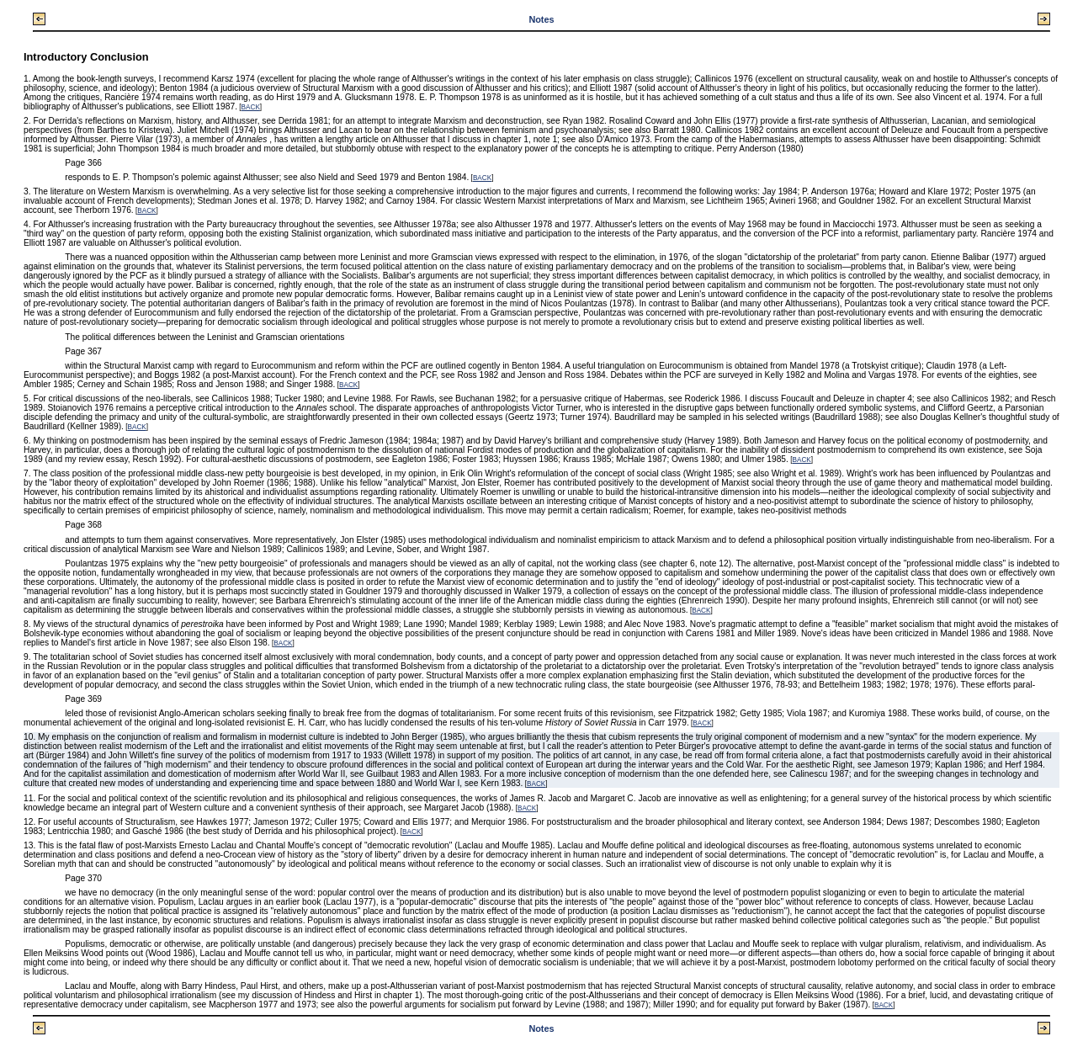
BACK (251, 107)
